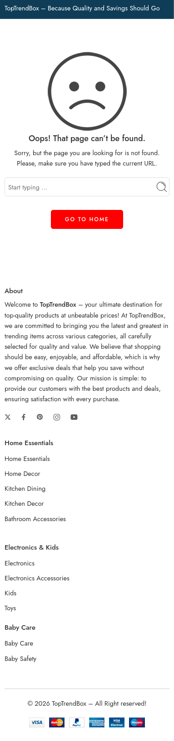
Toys (10, 608)
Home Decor (22, 473)
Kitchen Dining (25, 488)
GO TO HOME (87, 219)
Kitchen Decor (24, 503)
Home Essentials (27, 458)
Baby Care (19, 643)
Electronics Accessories (37, 578)
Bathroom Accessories (35, 518)
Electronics (20, 563)
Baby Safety (20, 658)
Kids (10, 593)
